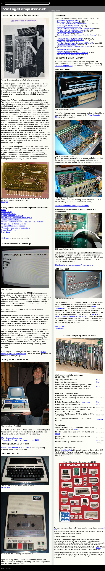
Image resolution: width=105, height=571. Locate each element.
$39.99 (98, 402)
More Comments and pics (11, 438)
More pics (4, 202)
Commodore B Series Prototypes (68, 22)
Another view (5, 487)
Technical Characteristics (11, 220)
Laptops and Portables (64, 41)
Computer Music (62, 51)
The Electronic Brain (63, 33)
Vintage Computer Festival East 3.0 (68, 20)
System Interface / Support (12, 216)
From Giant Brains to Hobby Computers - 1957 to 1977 (75, 43)
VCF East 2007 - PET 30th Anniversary (70, 32)
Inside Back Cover (8, 230)
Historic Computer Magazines (66, 44)
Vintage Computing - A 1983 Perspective (70, 40)
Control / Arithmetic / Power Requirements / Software (22, 222)
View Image (86, 402)
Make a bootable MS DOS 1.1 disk (15, 447)
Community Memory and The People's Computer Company (76, 35)
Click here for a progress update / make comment (74, 265)
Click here (5, 238)
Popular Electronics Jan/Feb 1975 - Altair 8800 (72, 53)
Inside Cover (6, 212)
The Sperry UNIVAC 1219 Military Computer (71, 30)
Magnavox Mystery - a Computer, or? (69, 27)
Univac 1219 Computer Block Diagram (16, 218)
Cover (3, 210)
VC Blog (51, 10)
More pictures (60, 326)
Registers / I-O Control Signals (13, 224)
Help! (2, 568)
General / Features (8, 214)
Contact (57, 10)
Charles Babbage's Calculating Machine (70, 38)
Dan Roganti (83, 316)
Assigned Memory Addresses (13, 226)
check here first (66, 450)
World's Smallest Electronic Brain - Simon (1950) (73, 46)
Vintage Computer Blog (64, 66)
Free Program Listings (64, 49)
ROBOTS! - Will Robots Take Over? (68, 25)
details (76, 429)
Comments (59, 329)
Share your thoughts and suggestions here (72, 206)
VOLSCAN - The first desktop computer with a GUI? (74, 23)
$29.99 (98, 379)
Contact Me (99, 419)
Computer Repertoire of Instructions (15, 228)
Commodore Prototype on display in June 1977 (20, 440)
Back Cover (6, 232)
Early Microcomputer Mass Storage (68, 54)
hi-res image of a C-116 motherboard (23, 353)
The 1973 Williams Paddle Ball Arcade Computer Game (75, 28)
